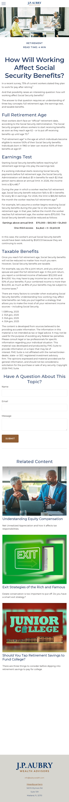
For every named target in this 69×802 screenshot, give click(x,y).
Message (6, 416)
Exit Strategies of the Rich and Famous (33, 587)
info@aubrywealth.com (34, 778)
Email (5, 401)
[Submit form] (10, 439)
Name (5, 386)
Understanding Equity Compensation (32, 519)
